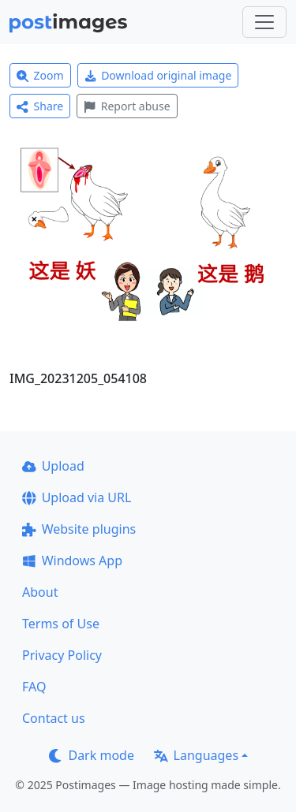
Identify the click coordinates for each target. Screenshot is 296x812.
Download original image (158, 75)
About (40, 592)
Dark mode (91, 755)
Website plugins (79, 529)
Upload (53, 466)
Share (40, 106)
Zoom (40, 75)
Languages (196, 755)
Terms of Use (60, 623)
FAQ (34, 686)
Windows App (72, 560)
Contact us (53, 718)
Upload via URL (76, 497)
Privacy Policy (62, 655)
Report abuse (127, 106)
